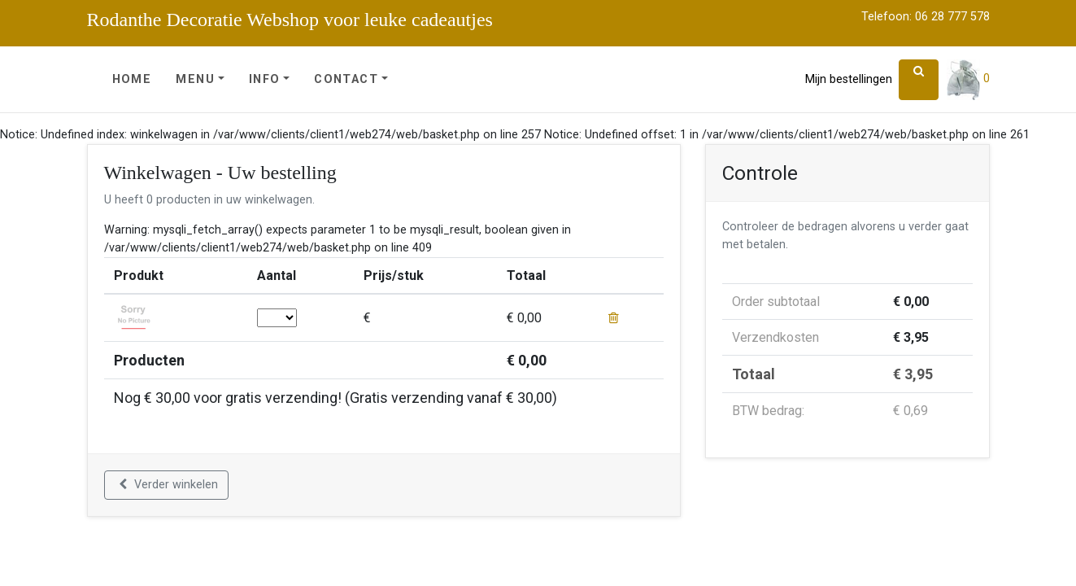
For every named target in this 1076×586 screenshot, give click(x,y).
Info (265, 79)
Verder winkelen (168, 485)
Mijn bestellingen (848, 79)
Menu (195, 79)
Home (132, 79)
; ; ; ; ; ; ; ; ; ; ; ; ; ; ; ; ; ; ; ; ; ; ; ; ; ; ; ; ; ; (277, 317)
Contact (346, 79)
